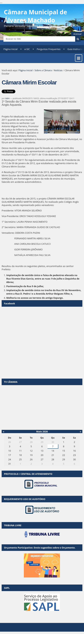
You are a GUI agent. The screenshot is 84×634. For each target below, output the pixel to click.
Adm (7, 98)
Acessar (77, 34)
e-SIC (27, 49)
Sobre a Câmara (43, 70)
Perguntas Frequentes (49, 49)
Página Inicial (10, 49)
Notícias (58, 70)
